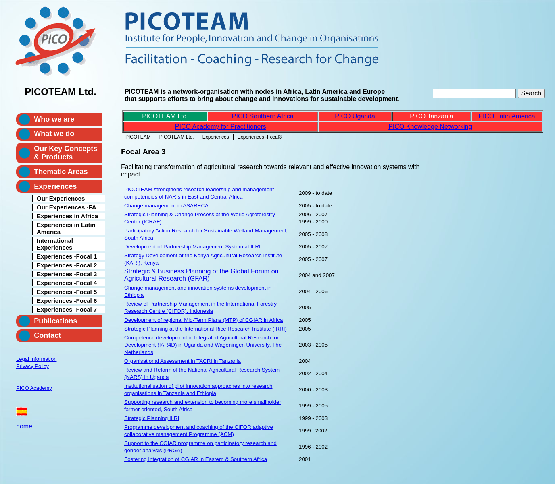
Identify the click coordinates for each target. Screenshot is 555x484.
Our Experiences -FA (66, 207)
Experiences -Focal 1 (67, 256)
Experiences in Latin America (66, 228)
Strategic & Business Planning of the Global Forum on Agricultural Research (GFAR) (201, 275)
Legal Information (36, 359)
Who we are (54, 119)
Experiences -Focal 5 (67, 291)
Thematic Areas (61, 172)
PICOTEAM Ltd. (176, 137)
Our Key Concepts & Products (65, 153)
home (24, 426)
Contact (47, 335)
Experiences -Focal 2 (67, 265)
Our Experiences (61, 198)
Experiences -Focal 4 (67, 282)
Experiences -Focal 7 (67, 309)
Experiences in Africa (67, 216)
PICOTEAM (138, 137)
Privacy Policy (32, 366)
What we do (54, 134)
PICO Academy (34, 388)
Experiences (215, 137)
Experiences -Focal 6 (67, 300)
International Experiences (55, 244)
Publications (55, 321)
